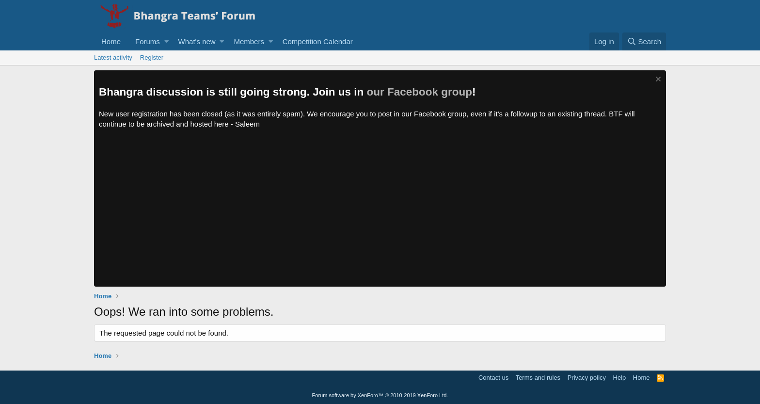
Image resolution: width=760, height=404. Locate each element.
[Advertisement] (380, 214)
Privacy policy (587, 377)
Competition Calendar (318, 41)
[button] (166, 41)
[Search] (644, 41)
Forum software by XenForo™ (380, 395)
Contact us (493, 377)
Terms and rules (538, 377)
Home (111, 41)
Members (249, 41)
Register (151, 57)
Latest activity (113, 57)
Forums (147, 41)
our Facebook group (420, 92)
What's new (197, 41)
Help (619, 377)
